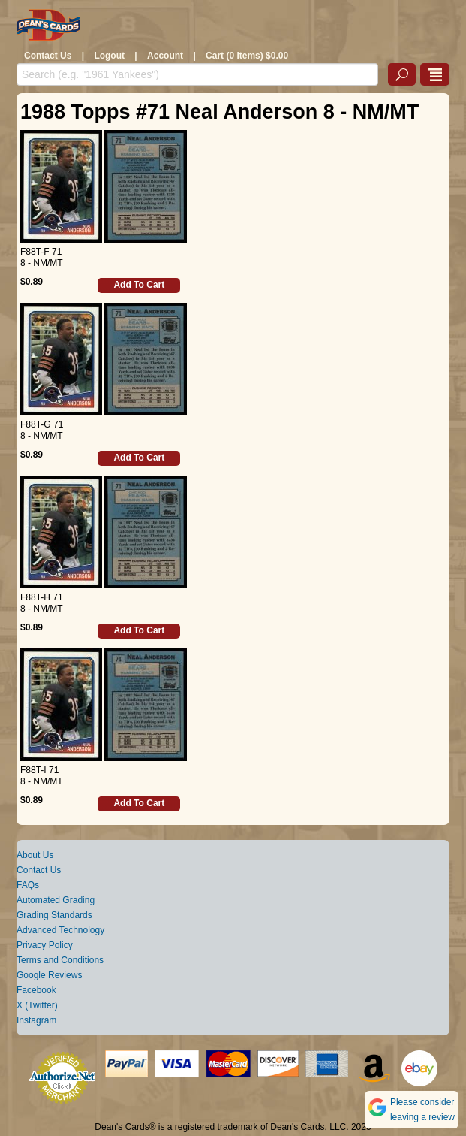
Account (165, 55)
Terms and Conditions (60, 960)
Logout (109, 55)
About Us (35, 855)
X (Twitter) (37, 1005)
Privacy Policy (45, 945)
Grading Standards (54, 915)
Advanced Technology (60, 930)
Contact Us (47, 55)
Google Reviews (49, 975)
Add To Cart (138, 284)
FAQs (28, 885)
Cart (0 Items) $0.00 (247, 55)
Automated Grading (56, 900)
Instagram (36, 1020)
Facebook (36, 990)
